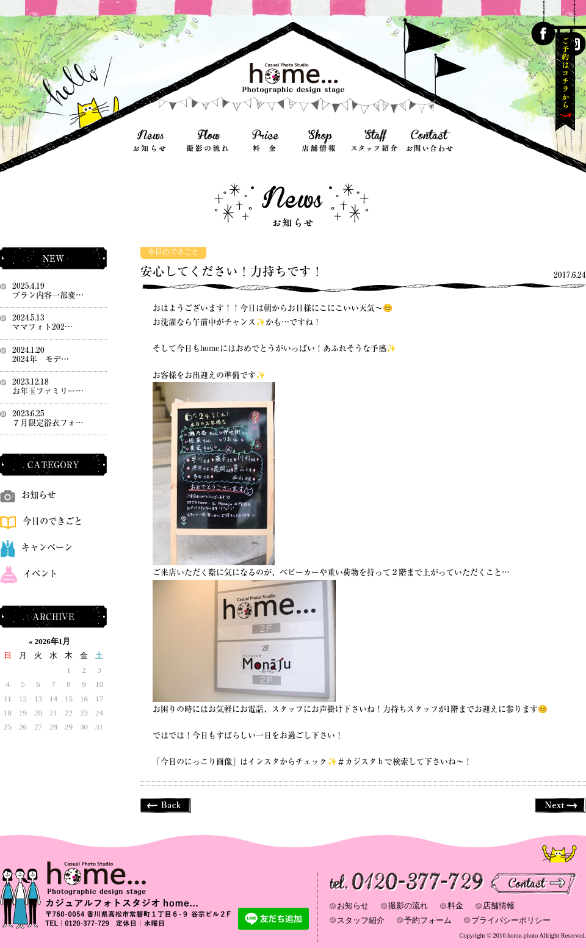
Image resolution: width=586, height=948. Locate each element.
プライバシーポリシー (511, 920)
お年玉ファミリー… (48, 391)
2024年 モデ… (40, 359)
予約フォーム (428, 920)
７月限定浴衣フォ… (48, 423)
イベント (28, 573)
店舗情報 (499, 905)
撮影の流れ (408, 905)
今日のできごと (173, 252)
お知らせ (28, 494)
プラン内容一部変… (48, 295)
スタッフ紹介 (361, 920)
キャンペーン (36, 547)
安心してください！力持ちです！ (232, 271)
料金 (455, 905)
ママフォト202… (42, 327)
